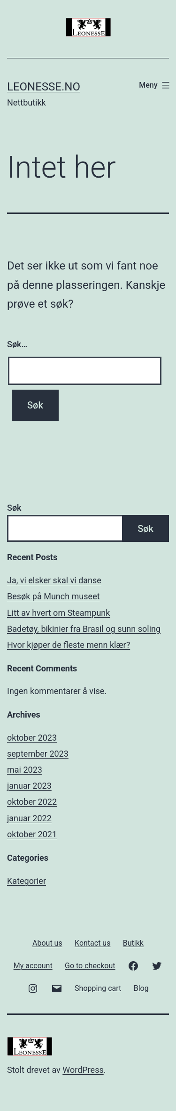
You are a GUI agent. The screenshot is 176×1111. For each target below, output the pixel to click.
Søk (14, 508)
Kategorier (26, 881)
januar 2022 (29, 818)
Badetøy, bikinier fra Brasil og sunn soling (84, 629)
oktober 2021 (32, 834)
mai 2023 (24, 770)
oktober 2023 (32, 738)
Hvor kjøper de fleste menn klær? (68, 645)
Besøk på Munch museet (53, 596)
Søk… (17, 344)
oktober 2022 (32, 802)
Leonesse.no (43, 86)
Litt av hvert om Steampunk (58, 613)
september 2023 (38, 754)
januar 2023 (29, 786)
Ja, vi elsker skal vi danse (54, 580)
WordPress (82, 1070)
